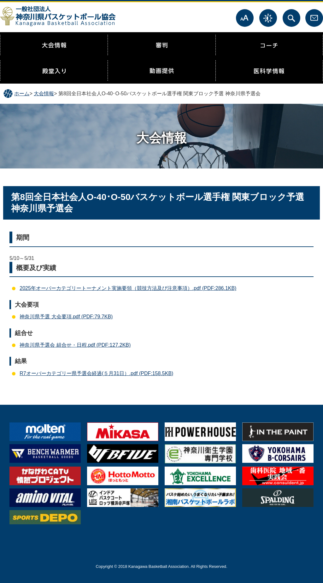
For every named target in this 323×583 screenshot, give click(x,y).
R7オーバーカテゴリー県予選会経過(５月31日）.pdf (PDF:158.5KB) (96, 373)
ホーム (21, 93)
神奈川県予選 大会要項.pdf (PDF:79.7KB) (66, 316)
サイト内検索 (291, 18)
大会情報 (44, 93)
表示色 (268, 18)
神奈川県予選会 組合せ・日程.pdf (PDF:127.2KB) (75, 345)
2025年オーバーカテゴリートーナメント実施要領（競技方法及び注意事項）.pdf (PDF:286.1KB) (128, 288)
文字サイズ (245, 18)
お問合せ (314, 18)
